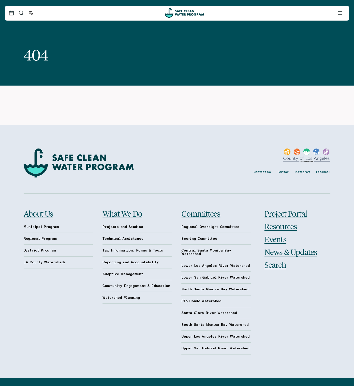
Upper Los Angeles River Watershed (215, 336)
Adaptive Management (123, 274)
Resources (281, 226)
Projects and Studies (123, 227)
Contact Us (262, 171)
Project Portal (286, 213)
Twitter (283, 171)
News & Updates (291, 252)
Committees (200, 213)
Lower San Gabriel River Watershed (215, 277)
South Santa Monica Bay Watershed (215, 325)
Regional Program (40, 238)
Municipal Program (41, 227)
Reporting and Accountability (131, 262)
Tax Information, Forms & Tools (133, 250)
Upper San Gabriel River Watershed (215, 348)
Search (275, 264)
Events (275, 239)
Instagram (302, 171)
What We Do (122, 213)
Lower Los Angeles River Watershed (215, 265)
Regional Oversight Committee (210, 227)
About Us (38, 213)
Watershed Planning (121, 297)
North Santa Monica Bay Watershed (214, 289)
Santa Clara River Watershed (209, 313)
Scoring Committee (199, 238)
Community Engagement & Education (136, 286)
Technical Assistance (123, 238)
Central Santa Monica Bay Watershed (206, 252)
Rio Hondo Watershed (201, 301)
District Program (40, 250)
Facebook (323, 171)
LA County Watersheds (45, 262)
